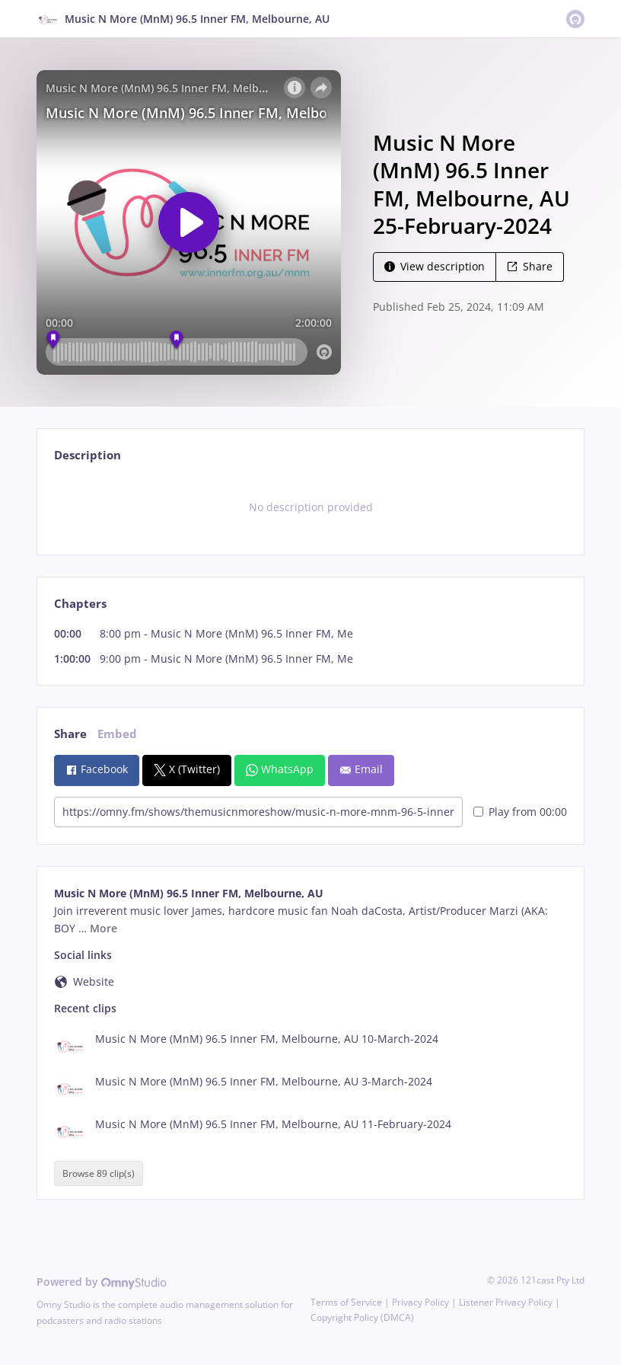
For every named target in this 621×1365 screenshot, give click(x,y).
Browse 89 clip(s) (98, 1173)
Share (530, 266)
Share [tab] (70, 734)
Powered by (102, 1281)
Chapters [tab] (80, 604)
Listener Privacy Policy (506, 1302)
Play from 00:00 (520, 811)
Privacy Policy (420, 1302)
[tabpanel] (310, 507)
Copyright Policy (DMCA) (362, 1317)
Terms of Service (346, 1302)
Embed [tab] (117, 734)
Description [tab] (87, 455)
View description (434, 266)
